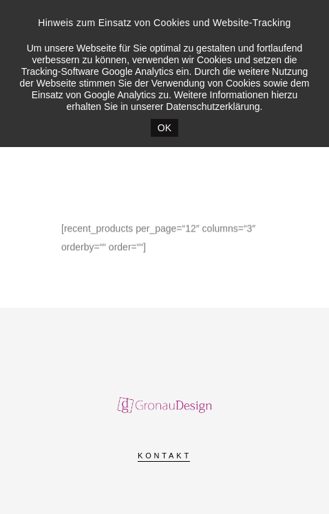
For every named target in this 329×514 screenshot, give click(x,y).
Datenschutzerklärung (212, 106)
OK (164, 127)
